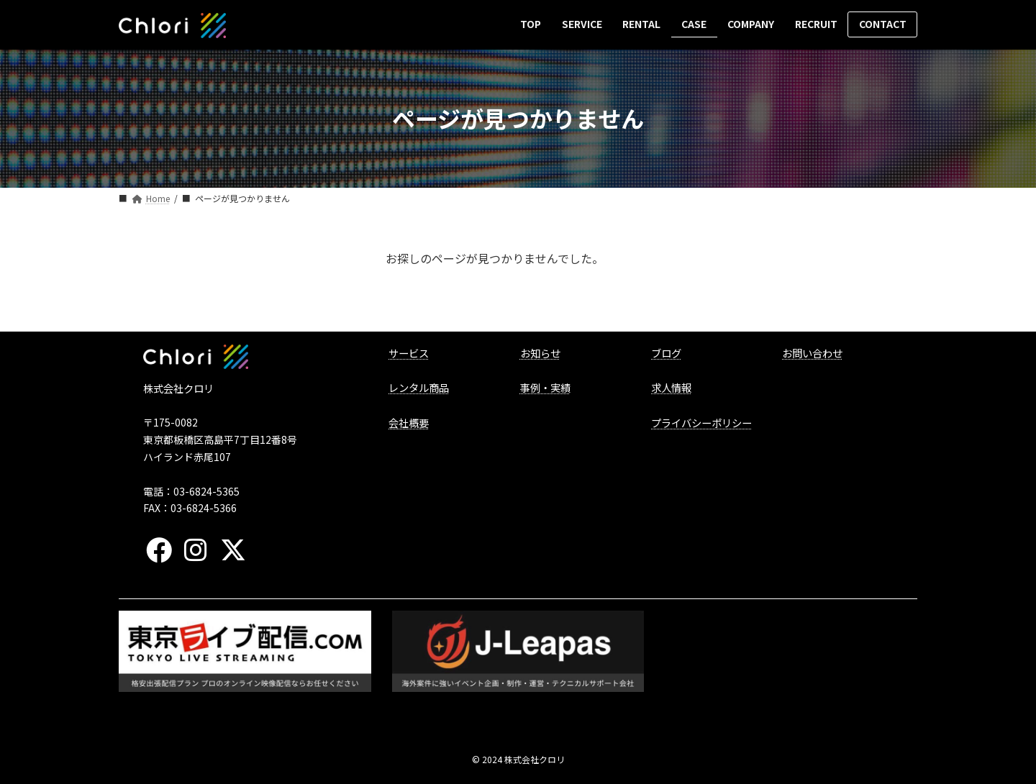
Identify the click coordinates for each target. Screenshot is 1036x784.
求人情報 (671, 387)
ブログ (666, 352)
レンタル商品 (418, 387)
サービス (408, 352)
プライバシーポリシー (701, 422)
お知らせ (540, 352)
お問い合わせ (812, 352)
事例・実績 (545, 387)
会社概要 (408, 422)
